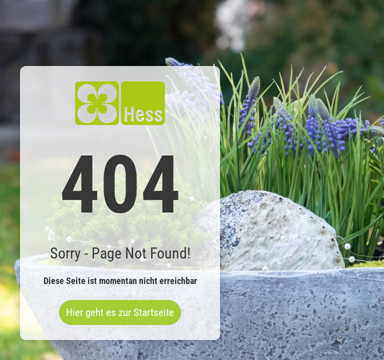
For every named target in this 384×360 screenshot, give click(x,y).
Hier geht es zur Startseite (120, 312)
